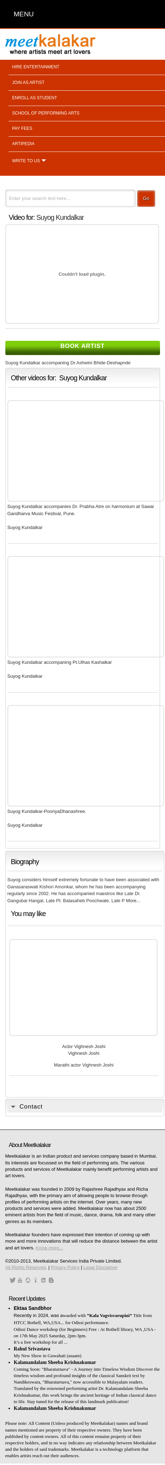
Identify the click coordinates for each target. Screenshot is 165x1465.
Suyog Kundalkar (60, 217)
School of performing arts (45, 113)
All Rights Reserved (25, 1267)
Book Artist (82, 346)
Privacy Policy (65, 1267)
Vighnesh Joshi (84, 1053)
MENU (24, 14)
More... (133, 900)
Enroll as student (34, 97)
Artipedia (23, 143)
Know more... (49, 1247)
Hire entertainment (35, 66)
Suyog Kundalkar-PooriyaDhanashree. (46, 811)
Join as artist (28, 82)
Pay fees (22, 128)
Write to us (26, 160)
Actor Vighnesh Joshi (84, 1046)
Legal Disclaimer (100, 1267)
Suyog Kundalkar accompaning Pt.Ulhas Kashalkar (59, 662)
